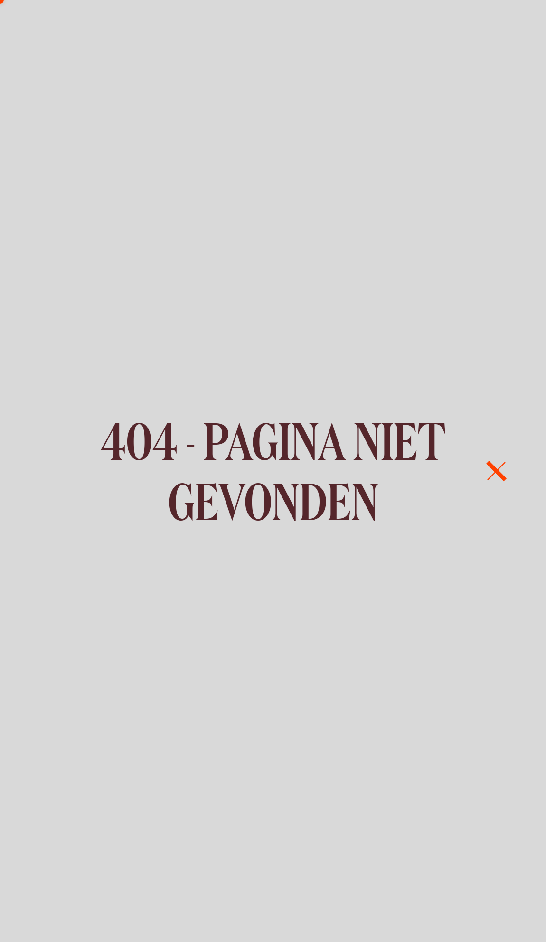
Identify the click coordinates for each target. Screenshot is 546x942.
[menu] (496, 471)
